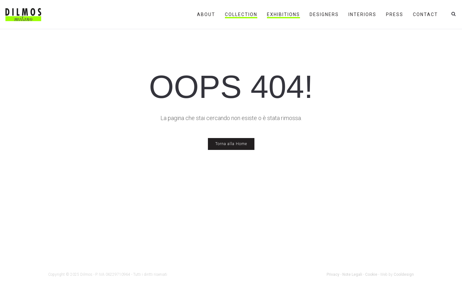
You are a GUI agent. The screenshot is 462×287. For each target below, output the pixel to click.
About (206, 14)
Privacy (333, 274)
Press (394, 14)
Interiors (362, 14)
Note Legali (352, 274)
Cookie (371, 274)
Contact (425, 14)
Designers (324, 14)
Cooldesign (404, 274)
